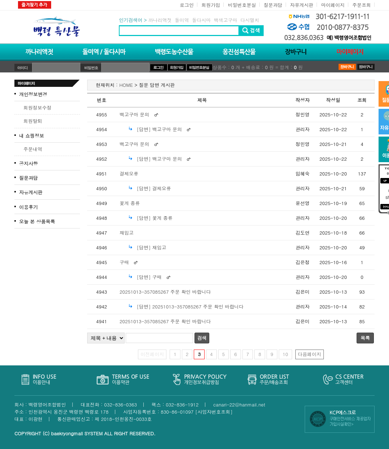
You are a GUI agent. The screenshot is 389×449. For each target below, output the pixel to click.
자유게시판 (301, 4)
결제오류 (129, 173)
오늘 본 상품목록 (37, 221)
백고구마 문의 (134, 114)
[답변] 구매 (149, 277)
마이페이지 (333, 4)
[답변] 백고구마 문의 (159, 129)
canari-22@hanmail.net (239, 404)
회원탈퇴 (32, 120)
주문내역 (32, 149)
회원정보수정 (37, 107)
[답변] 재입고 (151, 247)
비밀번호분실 (242, 4)
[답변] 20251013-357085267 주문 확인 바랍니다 (190, 306)
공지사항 (28, 163)
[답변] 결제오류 (154, 188)
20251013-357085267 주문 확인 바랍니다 (165, 291)
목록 (365, 337)
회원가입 (210, 4)
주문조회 (361, 4)
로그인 (187, 4)
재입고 (127, 232)
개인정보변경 (33, 94)
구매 (124, 262)
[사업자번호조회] (214, 411)
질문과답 (273, 4)
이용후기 (28, 207)
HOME (126, 84)
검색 (202, 337)
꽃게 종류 (130, 203)
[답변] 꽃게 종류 (155, 217)
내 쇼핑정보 (31, 135)
